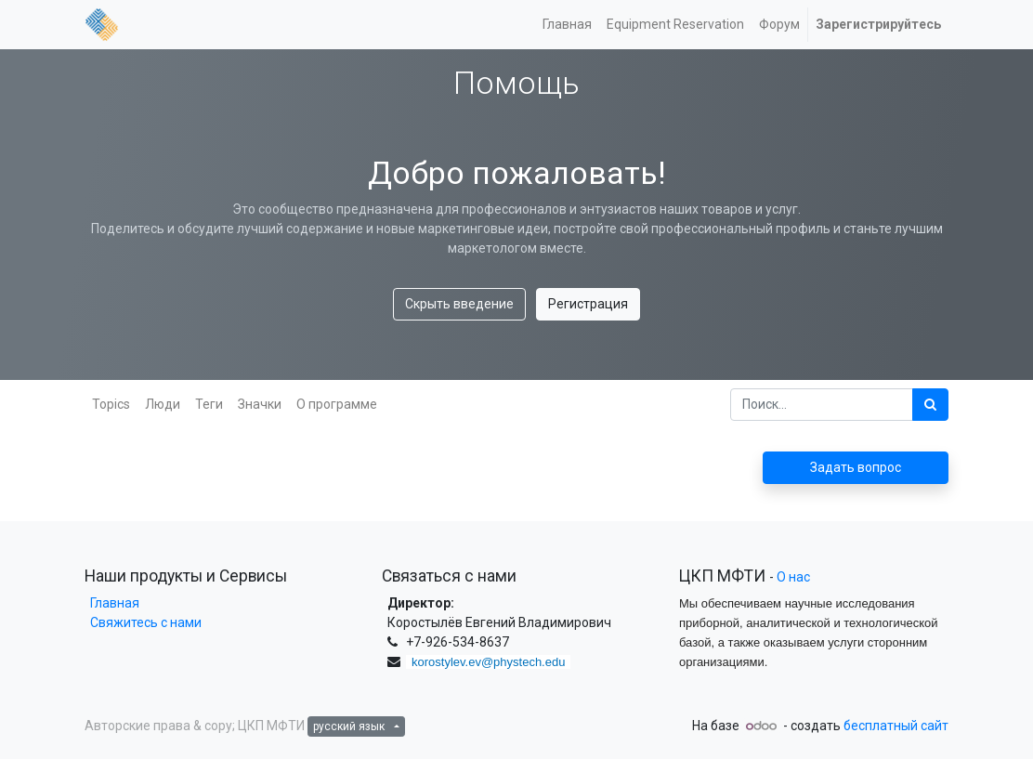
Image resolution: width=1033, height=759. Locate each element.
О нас (793, 576)
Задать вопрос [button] (855, 467)
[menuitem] (567, 24)
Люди (162, 404)
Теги (209, 404)
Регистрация (588, 303)
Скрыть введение (459, 303)
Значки (259, 404)
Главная (112, 602)
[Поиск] (930, 404)
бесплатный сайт (895, 725)
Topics (111, 404)
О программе (336, 404)
